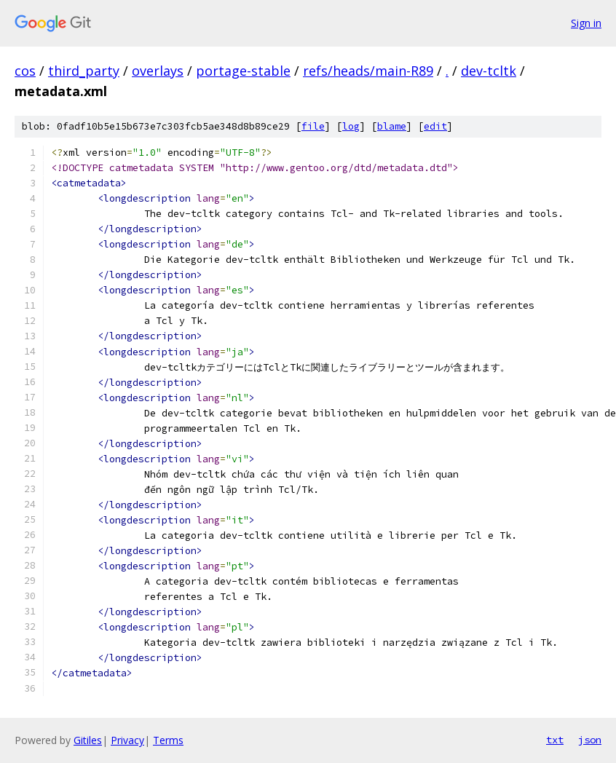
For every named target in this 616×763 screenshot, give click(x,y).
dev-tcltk (488, 70)
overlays (157, 70)
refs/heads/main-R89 (368, 70)
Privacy (127, 740)
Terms (168, 740)
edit (435, 126)
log (351, 126)
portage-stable (243, 70)
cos (25, 70)
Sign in (586, 23)
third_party (83, 70)
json (589, 739)
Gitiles (88, 740)
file (313, 126)
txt (555, 739)
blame (391, 126)
